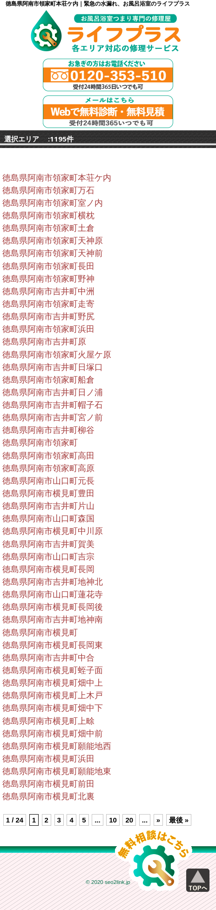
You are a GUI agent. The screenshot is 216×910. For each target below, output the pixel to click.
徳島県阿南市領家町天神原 (52, 240)
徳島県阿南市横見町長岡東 (52, 645)
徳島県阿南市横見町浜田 (48, 758)
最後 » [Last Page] (179, 820)
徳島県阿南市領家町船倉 (48, 379)
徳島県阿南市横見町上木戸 (52, 695)
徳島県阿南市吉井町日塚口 (52, 367)
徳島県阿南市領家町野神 (48, 278)
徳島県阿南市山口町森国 (48, 518)
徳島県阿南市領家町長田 (48, 266)
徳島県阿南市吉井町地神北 (52, 581)
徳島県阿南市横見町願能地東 (56, 771)
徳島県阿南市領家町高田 (48, 455)
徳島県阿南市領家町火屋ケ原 (56, 354)
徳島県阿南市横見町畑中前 (52, 733)
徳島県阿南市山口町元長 (48, 480)
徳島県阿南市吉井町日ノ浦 (52, 392)
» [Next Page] (158, 820)
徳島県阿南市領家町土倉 (48, 228)
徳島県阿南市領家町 (40, 442)
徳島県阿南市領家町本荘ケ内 (56, 177)
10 (113, 820)
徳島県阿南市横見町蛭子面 (52, 670)
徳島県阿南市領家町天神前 (52, 253)
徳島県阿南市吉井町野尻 (48, 316)
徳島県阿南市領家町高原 (48, 468)
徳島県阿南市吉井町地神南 (52, 619)
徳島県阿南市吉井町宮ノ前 (52, 417)
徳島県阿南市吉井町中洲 (48, 291)
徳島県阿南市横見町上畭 (48, 721)
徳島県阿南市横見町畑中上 (52, 683)
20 (129, 820)
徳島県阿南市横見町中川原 (52, 531)
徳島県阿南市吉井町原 (44, 341)
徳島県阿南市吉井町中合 (48, 657)
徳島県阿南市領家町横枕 (48, 215)
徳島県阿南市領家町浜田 (48, 329)
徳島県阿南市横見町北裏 (48, 796)
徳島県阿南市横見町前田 (48, 784)
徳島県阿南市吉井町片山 (48, 506)
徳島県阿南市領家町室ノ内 (52, 203)
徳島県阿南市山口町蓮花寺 (52, 594)
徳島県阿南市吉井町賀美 (48, 544)
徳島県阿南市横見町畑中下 (52, 708)
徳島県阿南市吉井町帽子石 (52, 405)
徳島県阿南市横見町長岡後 (52, 607)
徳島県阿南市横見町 (40, 632)
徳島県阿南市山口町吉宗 (48, 556)
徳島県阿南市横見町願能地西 (56, 746)
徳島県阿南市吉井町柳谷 (48, 430)
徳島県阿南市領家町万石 (48, 190)
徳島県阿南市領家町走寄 (48, 304)
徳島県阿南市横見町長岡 (48, 569)
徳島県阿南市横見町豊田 (48, 493)
